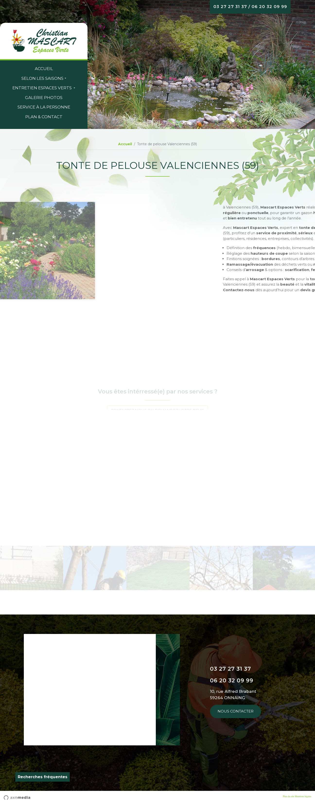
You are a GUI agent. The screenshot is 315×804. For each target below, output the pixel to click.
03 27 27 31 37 (230, 6)
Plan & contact (43, 116)
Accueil (44, 68)
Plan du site (288, 796)
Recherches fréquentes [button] (42, 777)
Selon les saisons (42, 78)
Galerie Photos (43, 97)
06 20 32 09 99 (269, 6)
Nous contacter (236, 711)
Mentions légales (303, 796)
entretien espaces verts (42, 87)
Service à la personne (44, 107)
